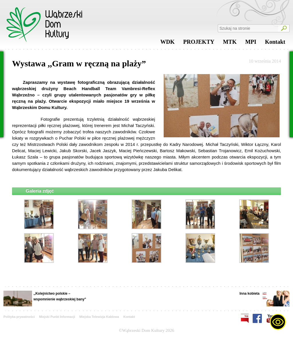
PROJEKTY (198, 43)
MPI (250, 43)
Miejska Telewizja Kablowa (99, 316)
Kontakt (275, 43)
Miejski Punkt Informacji (57, 316)
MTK (230, 43)
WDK (167, 43)
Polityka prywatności (19, 316)
